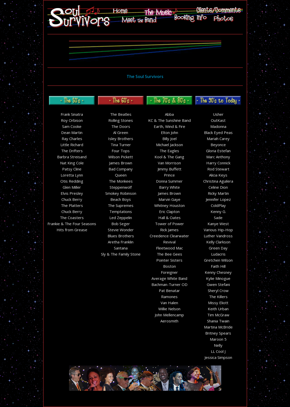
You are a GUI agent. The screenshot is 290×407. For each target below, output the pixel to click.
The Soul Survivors (145, 76)
